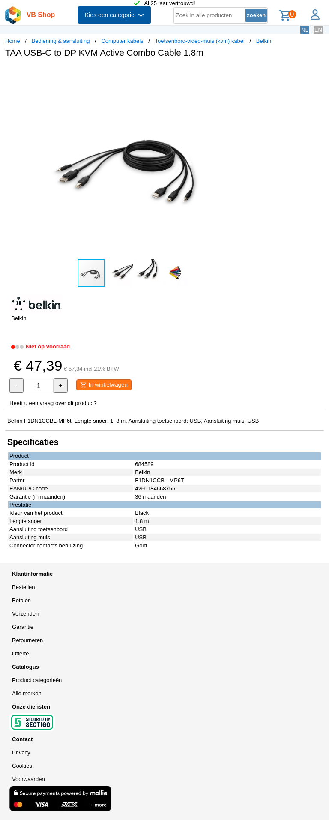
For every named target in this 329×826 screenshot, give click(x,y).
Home (12, 41)
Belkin (263, 41)
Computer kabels (122, 41)
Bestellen (23, 587)
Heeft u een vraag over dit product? (53, 403)
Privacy (21, 752)
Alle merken (27, 693)
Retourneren (27, 640)
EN (318, 30)
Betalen (21, 600)
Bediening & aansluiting (61, 41)
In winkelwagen (104, 384)
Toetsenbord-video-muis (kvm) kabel (200, 41)
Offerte (20, 653)
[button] (254, 73)
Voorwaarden (28, 779)
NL (304, 30)
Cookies (22, 766)
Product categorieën (37, 680)
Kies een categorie (114, 15)
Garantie (22, 627)
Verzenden (25, 613)
